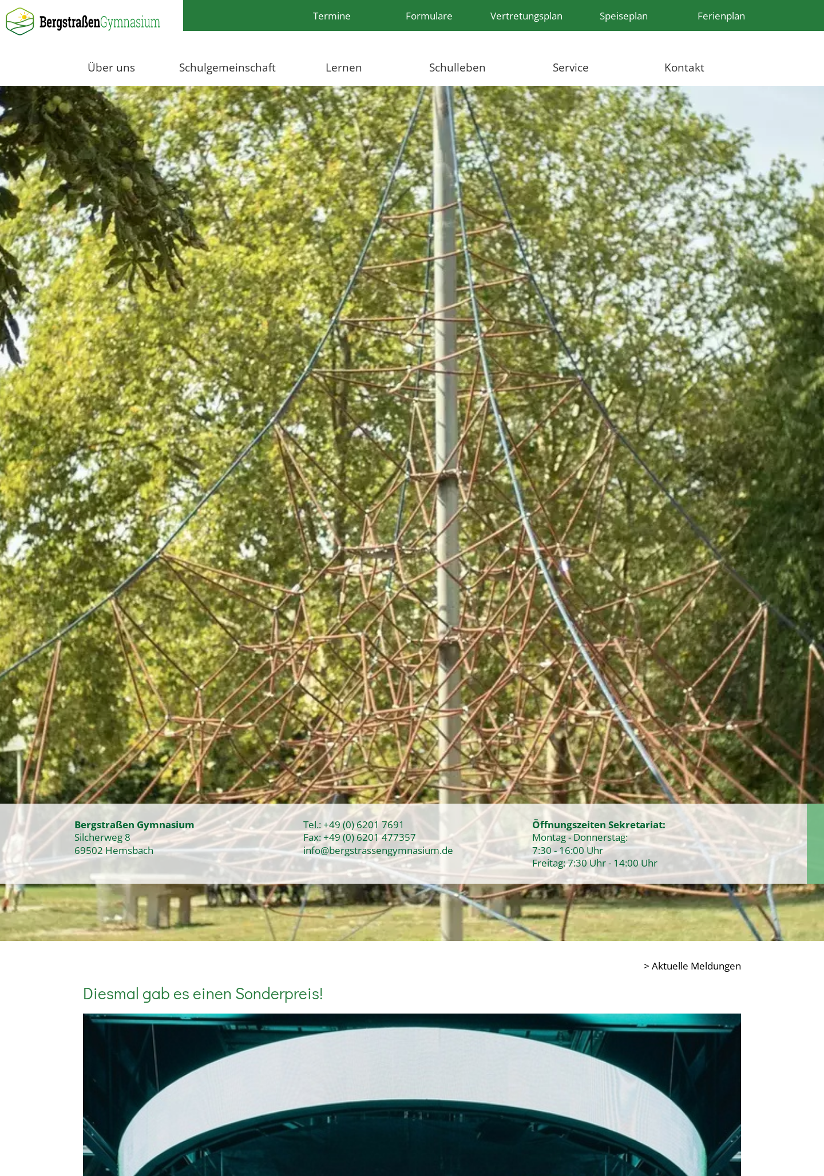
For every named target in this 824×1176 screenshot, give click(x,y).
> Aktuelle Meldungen (692, 965)
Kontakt (684, 67)
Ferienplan (721, 15)
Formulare (429, 15)
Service (571, 67)
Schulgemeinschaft (227, 67)
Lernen (344, 67)
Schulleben (457, 67)
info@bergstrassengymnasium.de (378, 850)
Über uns (111, 67)
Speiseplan (624, 15)
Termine (332, 15)
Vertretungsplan (526, 15)
